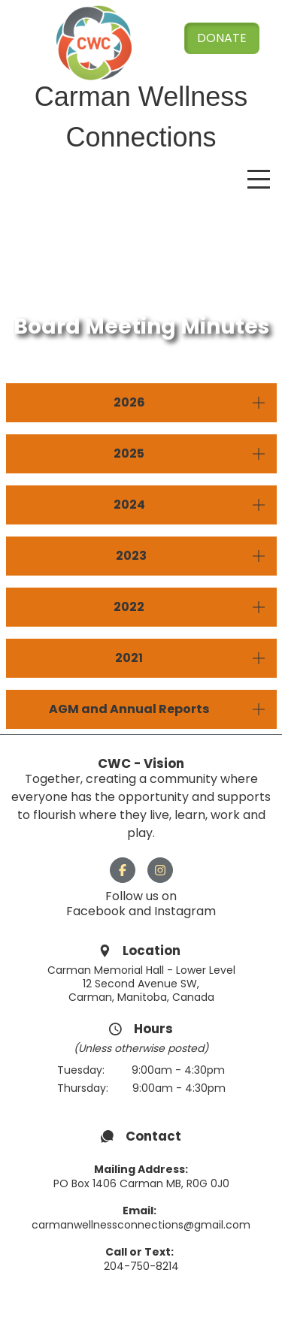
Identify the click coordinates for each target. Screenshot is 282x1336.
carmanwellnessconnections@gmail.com (141, 1224)
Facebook (97, 911)
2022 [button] (129, 606)
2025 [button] (129, 453)
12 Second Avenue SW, (141, 983)
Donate (222, 38)
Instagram (185, 911)
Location (153, 951)
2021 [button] (129, 657)
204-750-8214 (141, 1266)
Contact (153, 1136)
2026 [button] (129, 402)
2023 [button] (129, 555)
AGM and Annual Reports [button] (129, 709)
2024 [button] (129, 504)
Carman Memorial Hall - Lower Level (141, 970)
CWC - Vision (141, 763)
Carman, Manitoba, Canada (141, 997)
